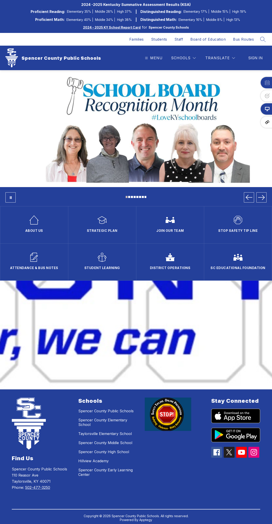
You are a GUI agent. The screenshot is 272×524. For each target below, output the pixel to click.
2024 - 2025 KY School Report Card (112, 27)
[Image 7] (143, 197)
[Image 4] (135, 197)
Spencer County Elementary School (102, 422)
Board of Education (208, 39)
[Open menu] (153, 58)
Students (159, 39)
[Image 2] (129, 197)
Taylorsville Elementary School (105, 433)
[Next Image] (261, 197)
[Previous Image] (249, 197)
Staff (178, 39)
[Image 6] (140, 197)
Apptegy (145, 520)
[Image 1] (127, 197)
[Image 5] (137, 197)
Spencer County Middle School (105, 442)
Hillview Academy (93, 461)
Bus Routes (243, 39)
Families (136, 39)
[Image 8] (146, 197)
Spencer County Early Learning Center (105, 472)
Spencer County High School (103, 452)
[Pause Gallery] (10, 197)
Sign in (255, 58)
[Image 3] (132, 197)
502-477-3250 (37, 487)
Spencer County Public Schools (106, 411)
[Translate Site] (220, 58)
